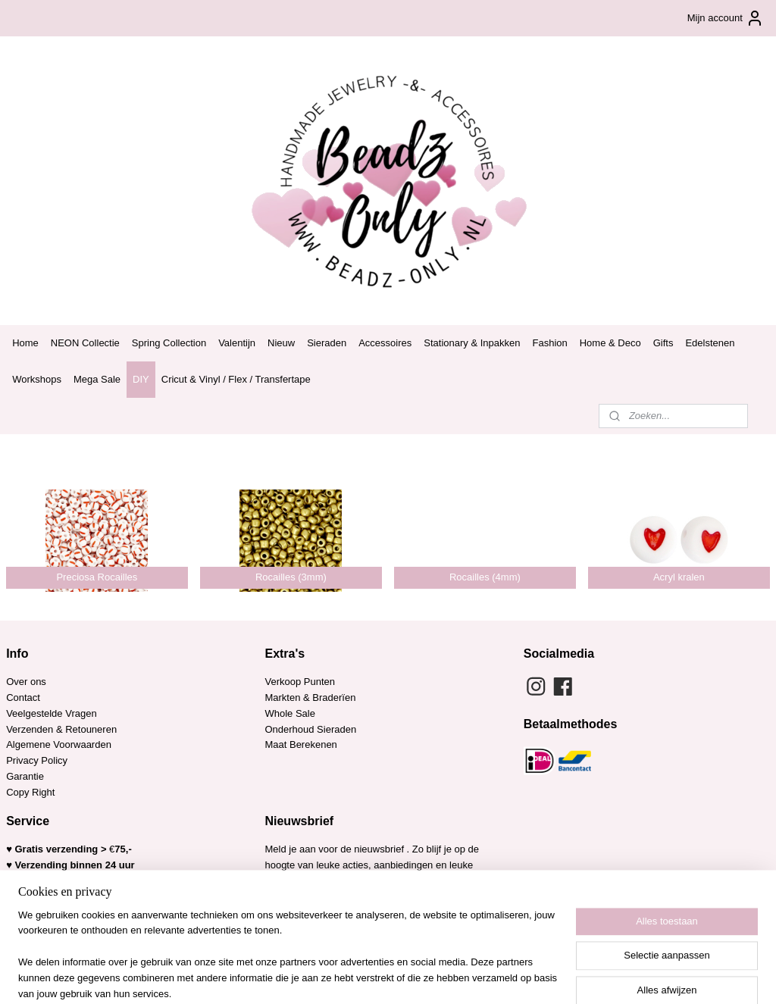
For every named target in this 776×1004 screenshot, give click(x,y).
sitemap (337, 976)
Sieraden (326, 343)
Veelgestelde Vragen (51, 713)
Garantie (26, 776)
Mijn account (725, 18)
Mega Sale (97, 379)
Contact (23, 697)
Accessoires (384, 343)
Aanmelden (302, 913)
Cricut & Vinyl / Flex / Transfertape (236, 379)
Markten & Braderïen (309, 697)
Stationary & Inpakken (472, 343)
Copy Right (30, 792)
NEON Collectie (85, 343)
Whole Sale (289, 713)
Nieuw (281, 343)
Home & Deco (610, 343)
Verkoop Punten (299, 681)
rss (364, 976)
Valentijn (236, 343)
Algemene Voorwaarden (58, 744)
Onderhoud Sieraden (310, 729)
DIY (141, 379)
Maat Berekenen (300, 744)
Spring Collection (169, 343)
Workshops (36, 379)
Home (25, 343)
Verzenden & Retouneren (61, 729)
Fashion (549, 343)
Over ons (26, 681)
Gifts (663, 343)
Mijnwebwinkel (532, 976)
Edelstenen (709, 343)
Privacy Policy (36, 760)
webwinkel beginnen (414, 976)
